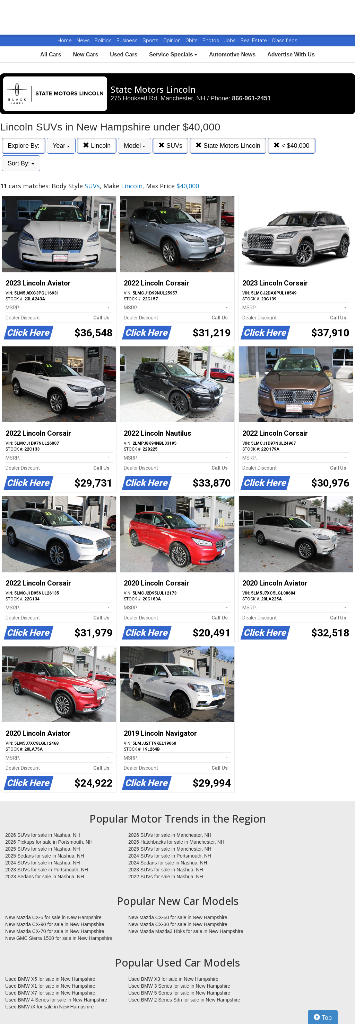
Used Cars (123, 54)
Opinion (172, 40)
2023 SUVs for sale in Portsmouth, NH (46, 869)
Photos (211, 40)
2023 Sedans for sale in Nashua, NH (44, 876)
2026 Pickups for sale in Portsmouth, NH (49, 842)
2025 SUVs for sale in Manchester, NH (169, 849)
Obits (192, 40)
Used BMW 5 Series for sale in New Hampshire (179, 993)
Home (65, 40)
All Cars (50, 54)
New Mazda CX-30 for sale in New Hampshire (177, 924)
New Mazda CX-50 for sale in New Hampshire (177, 917)
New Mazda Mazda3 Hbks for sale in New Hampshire (185, 931)
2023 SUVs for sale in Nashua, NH (165, 869)
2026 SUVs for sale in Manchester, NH (169, 835)
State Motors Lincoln (228, 145)
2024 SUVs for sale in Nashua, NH (42, 863)
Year (61, 145)
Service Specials (173, 54)
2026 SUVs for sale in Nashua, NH (42, 835)
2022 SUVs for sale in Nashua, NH (165, 876)
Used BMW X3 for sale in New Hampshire (173, 979)
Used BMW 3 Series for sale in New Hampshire (179, 986)
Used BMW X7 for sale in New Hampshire (50, 993)
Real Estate (254, 40)
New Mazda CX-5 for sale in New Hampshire (53, 917)
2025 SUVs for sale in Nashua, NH (42, 849)
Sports (151, 40)
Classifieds (284, 40)
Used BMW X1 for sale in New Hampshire (50, 986)
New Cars (85, 54)
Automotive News (232, 54)
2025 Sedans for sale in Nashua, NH (44, 856)
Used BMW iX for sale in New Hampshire (49, 1006)
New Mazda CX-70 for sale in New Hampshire (54, 931)
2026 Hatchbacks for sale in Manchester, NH (176, 842)
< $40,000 (292, 145)
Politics (103, 40)
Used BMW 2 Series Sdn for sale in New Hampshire (184, 1000)
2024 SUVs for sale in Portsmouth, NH (169, 856)
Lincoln (97, 145)
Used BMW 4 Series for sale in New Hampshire (56, 1000)
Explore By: (24, 145)
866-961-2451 (251, 98)
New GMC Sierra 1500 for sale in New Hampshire (58, 938)
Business (127, 40)
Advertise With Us (291, 54)
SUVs (170, 145)
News (83, 40)
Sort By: (21, 163)
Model (134, 145)
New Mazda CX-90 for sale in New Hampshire (54, 924)
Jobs (230, 40)
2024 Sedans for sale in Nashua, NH (167, 863)
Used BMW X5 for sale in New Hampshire (50, 979)
